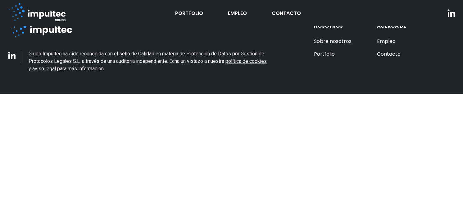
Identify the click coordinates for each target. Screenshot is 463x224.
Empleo (237, 13)
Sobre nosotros (333, 41)
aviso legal (44, 69)
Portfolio (189, 13)
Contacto (286, 13)
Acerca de (391, 26)
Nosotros (328, 26)
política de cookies (246, 61)
